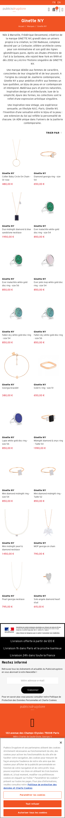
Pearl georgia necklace (13, 599)
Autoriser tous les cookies (32, 812)
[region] (32, 778)
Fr (54, 2)
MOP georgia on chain (44, 546)
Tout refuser (33, 804)
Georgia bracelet (10, 388)
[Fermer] (61, 742)
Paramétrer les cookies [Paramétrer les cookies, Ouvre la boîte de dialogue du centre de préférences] (32, 795)
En (59, 2)
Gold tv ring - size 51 (43, 388)
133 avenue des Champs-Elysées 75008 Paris (32, 733)
